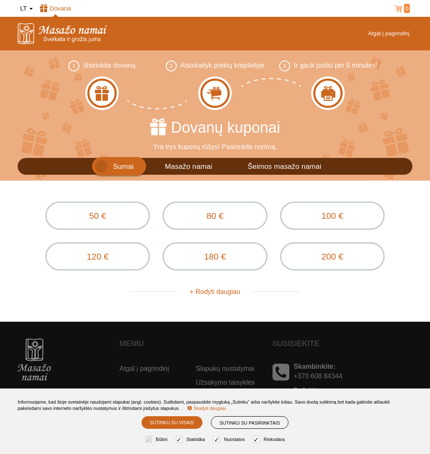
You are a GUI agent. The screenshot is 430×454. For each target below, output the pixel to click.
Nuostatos (230, 439)
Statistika (191, 439)
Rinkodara (270, 439)
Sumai (123, 166)
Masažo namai (188, 166)
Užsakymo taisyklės (225, 384)
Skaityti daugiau (206, 408)
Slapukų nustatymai (225, 371)
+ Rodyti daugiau (215, 294)
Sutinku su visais (172, 422)
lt (26, 8)
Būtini (157, 439)
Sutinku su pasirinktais (250, 422)
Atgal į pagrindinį (388, 33)
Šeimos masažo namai (284, 166)
